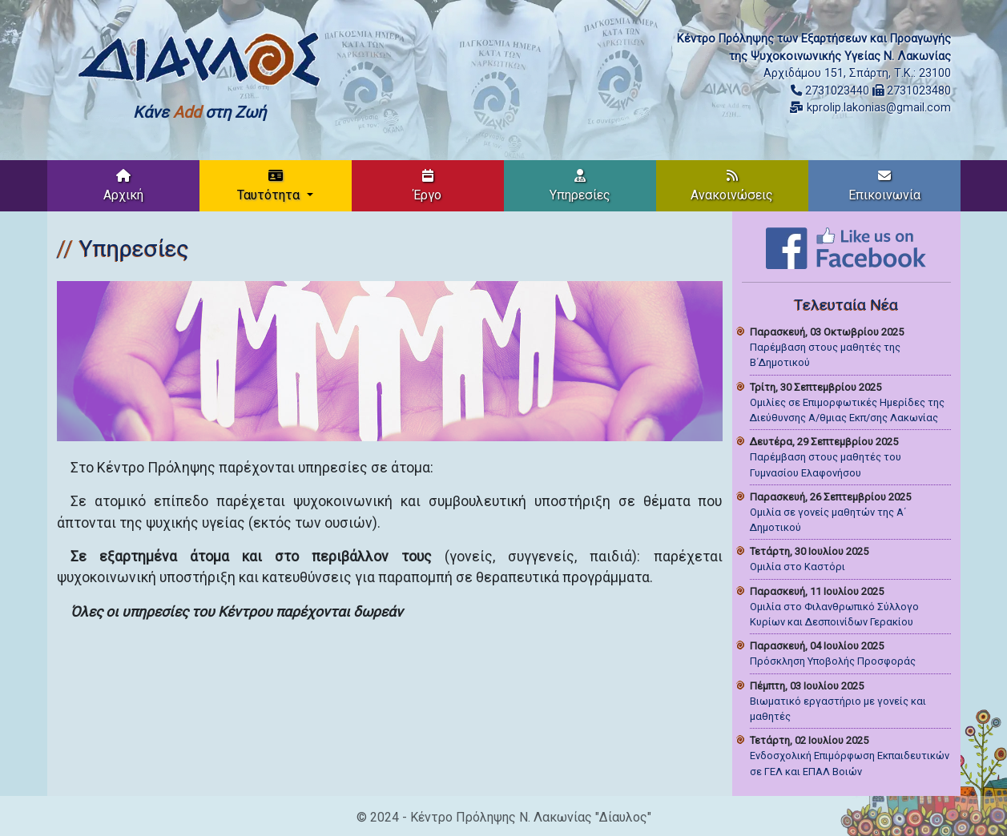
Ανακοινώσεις (732, 186)
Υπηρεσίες (580, 186)
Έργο (427, 186)
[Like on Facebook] (846, 247)
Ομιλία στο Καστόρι (797, 567)
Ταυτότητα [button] (270, 186)
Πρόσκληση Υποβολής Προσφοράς (833, 661)
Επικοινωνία (884, 186)
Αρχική (123, 186)
